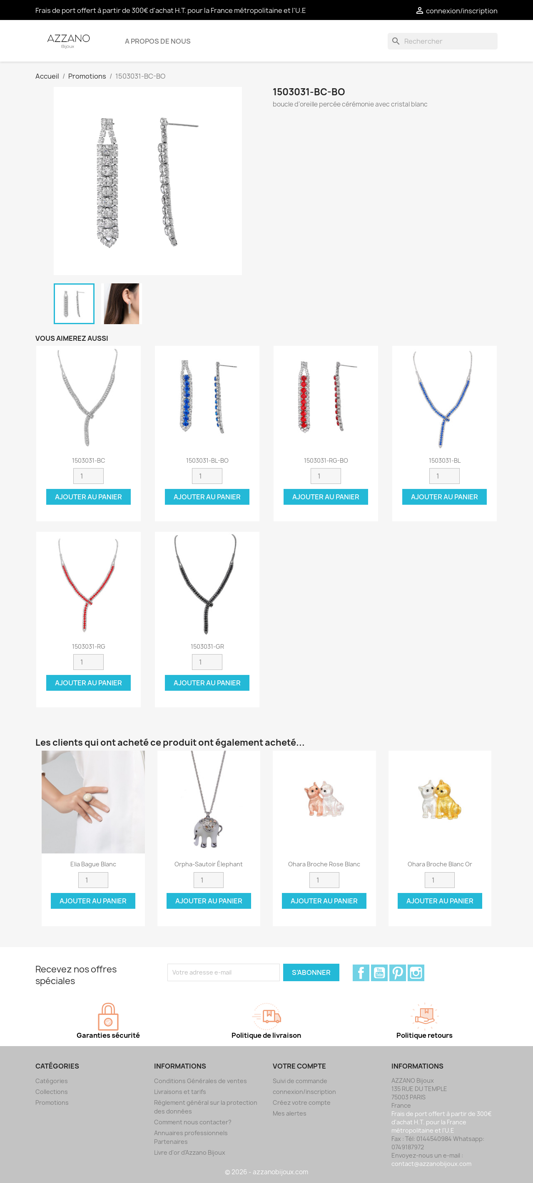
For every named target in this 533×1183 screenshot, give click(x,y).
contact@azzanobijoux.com (431, 1164)
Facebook (361, 973)
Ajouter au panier (88, 496)
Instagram (416, 973)
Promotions (52, 1102)
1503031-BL (445, 460)
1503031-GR (207, 646)
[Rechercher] (443, 41)
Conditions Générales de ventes (200, 1081)
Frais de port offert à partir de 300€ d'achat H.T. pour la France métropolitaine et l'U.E (170, 10)
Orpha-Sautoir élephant (208, 864)
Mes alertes (289, 1113)
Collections (51, 1092)
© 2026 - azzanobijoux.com (266, 1172)
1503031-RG (88, 646)
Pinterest (397, 973)
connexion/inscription (304, 1092)
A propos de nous (158, 41)
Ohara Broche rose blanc (324, 864)
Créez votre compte (302, 1102)
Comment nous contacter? (193, 1122)
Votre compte (299, 1066)
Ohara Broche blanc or (440, 864)
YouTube (379, 973)
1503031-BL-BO (207, 460)
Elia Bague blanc (93, 864)
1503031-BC (88, 460)
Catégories (51, 1081)
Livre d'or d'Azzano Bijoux (189, 1152)
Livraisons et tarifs (180, 1092)
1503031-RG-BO (326, 460)
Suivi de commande (300, 1081)
